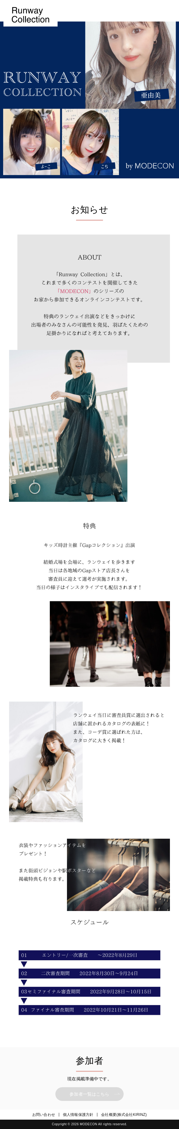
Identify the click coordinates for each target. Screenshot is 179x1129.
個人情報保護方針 (78, 1114)
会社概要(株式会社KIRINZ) (124, 1114)
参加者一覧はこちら (89, 1094)
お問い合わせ (43, 1114)
